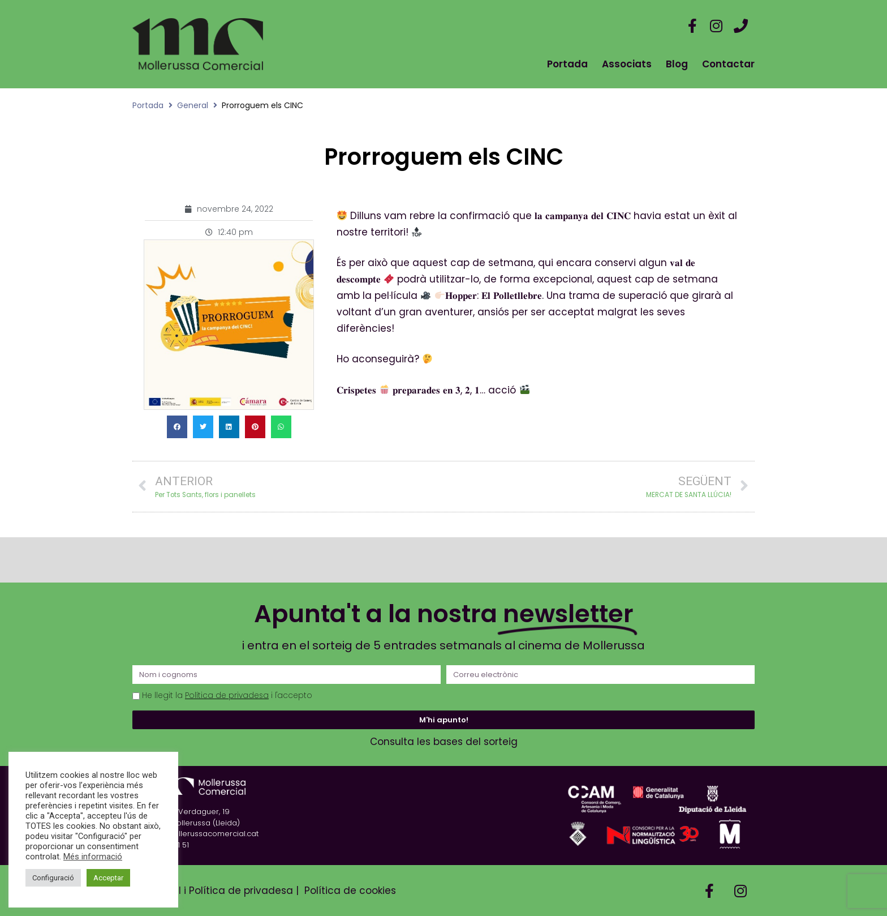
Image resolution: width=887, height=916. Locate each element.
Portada (567, 64)
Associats (627, 64)
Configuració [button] (53, 878)
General (192, 105)
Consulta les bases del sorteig (444, 741)
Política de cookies (350, 890)
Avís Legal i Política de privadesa (212, 890)
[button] (177, 427)
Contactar (728, 64)
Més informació (92, 856)
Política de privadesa (227, 695)
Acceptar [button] (108, 878)
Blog (677, 64)
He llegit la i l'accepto (227, 695)
